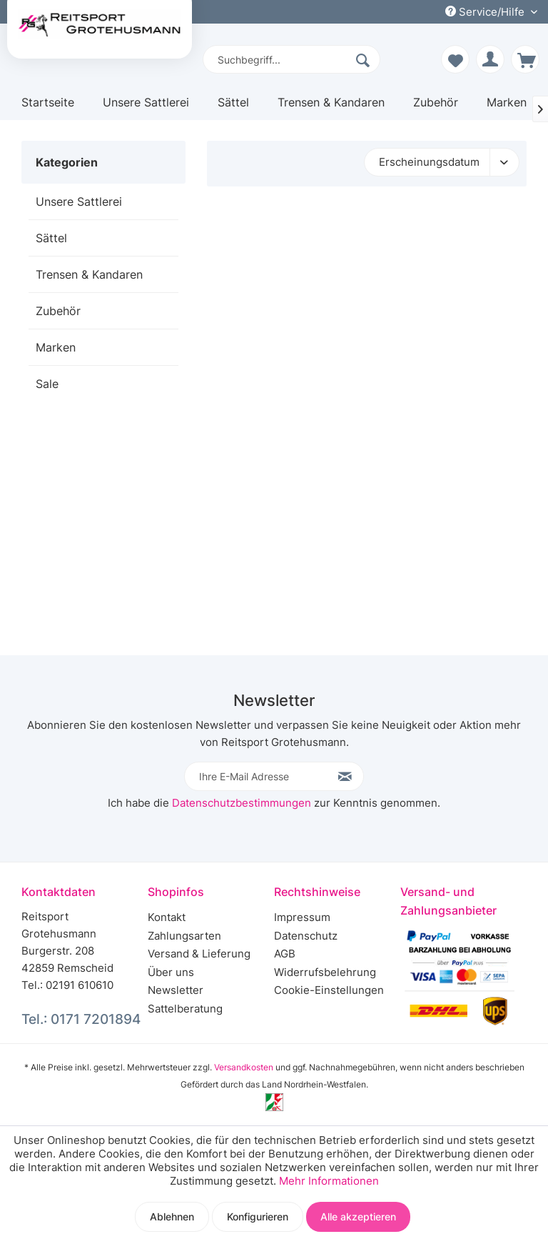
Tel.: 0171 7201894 (81, 1019)
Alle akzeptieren (358, 1216)
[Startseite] (48, 107)
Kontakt (167, 917)
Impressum (302, 917)
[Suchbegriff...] (292, 59)
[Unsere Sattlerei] (146, 107)
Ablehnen (172, 1216)
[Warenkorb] (525, 59)
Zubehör (58, 311)
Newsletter (175, 990)
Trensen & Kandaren (89, 274)
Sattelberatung (185, 1008)
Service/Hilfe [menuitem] (486, 12)
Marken (56, 347)
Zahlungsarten (184, 935)
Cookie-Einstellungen (329, 990)
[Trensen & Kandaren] (331, 107)
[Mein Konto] (490, 59)
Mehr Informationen (329, 1181)
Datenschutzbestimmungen (241, 803)
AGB (284, 953)
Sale (47, 384)
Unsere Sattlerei (79, 201)
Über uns (171, 972)
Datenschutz (306, 935)
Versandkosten (243, 1067)
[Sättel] (233, 107)
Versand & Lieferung (199, 953)
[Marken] (506, 107)
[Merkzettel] (455, 59)
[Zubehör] (436, 107)
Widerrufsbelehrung (325, 972)
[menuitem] (292, 59)
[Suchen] (364, 59)
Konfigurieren (257, 1216)
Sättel (51, 238)
